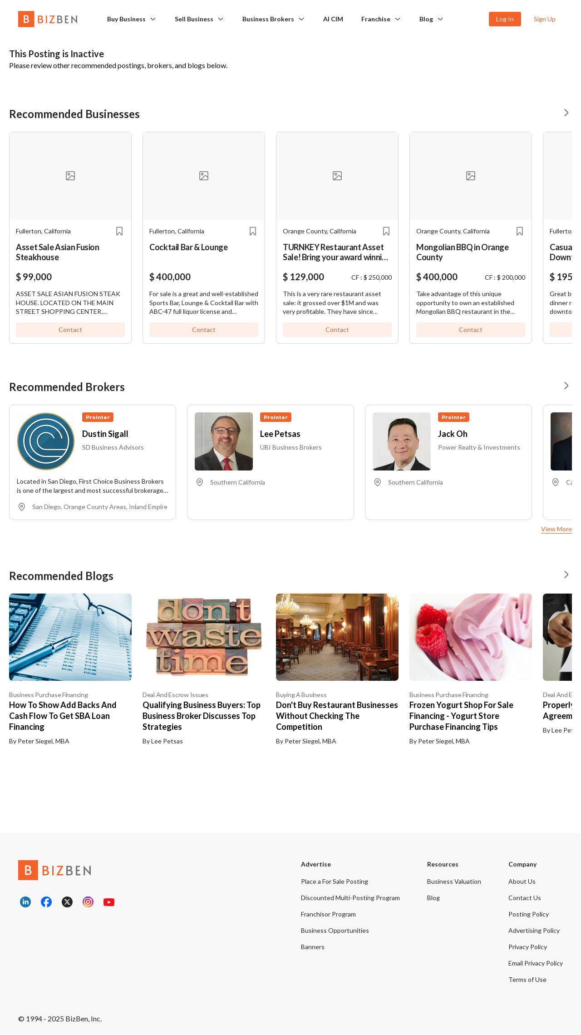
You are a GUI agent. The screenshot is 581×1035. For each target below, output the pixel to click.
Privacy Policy (527, 947)
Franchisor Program (328, 914)
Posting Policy (528, 914)
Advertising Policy (534, 930)
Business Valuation (454, 881)
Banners (313, 947)
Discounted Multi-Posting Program (350, 897)
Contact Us (524, 897)
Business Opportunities (335, 930)
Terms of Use (527, 979)
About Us (522, 881)
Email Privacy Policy (535, 963)
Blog (426, 19)
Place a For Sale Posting (334, 881)
